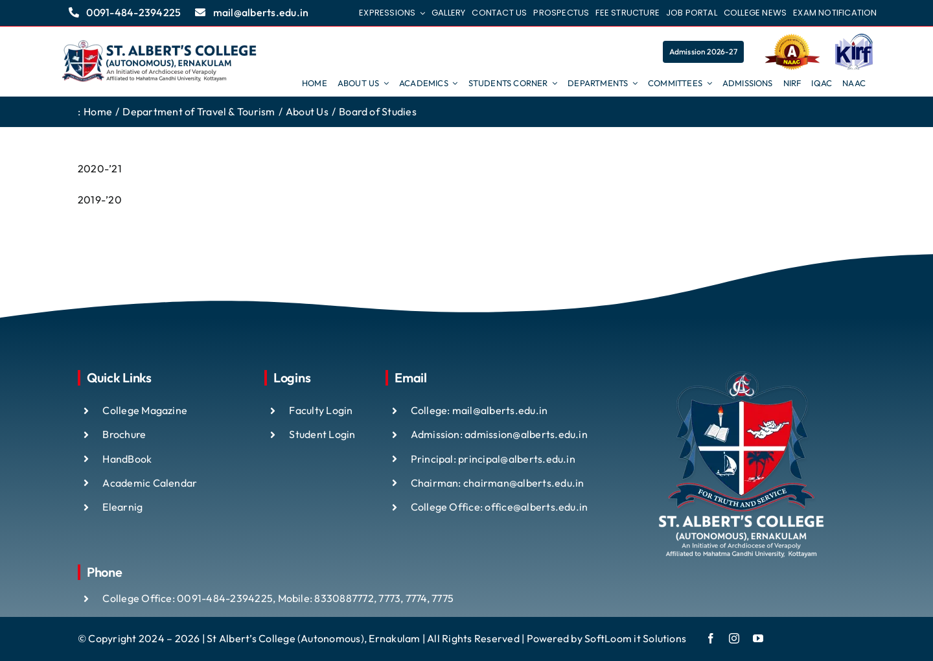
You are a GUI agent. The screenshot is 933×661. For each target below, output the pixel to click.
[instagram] (734, 638)
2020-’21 (100, 168)
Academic (127, 482)
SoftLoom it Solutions (635, 638)
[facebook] (711, 638)
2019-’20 (100, 199)
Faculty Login (320, 410)
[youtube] (758, 638)
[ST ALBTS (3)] (159, 62)
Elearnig (122, 506)
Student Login (322, 434)
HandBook (127, 458)
